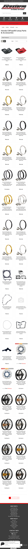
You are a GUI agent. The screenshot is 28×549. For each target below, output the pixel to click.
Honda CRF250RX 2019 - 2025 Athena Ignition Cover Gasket (7, 307)
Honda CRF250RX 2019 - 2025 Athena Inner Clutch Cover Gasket (21, 307)
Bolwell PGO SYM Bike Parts (14, 516)
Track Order (14, 526)
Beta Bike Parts (14, 512)
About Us (14, 520)
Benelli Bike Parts (14, 510)
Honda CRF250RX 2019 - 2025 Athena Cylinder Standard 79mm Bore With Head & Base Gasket (21, 283)
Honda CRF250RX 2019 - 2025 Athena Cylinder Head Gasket (7, 282)
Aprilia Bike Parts (14, 508)
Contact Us (14, 523)
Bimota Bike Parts (14, 513)
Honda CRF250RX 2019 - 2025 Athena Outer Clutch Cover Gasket (7, 332)
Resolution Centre (14, 525)
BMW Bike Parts (14, 514)
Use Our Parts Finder (14, 23)
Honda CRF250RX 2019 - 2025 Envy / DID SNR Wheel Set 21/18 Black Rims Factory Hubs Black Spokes (7, 458)
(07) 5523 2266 (14, 532)
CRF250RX (12, 27)
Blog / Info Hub (14, 521)
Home (3, 27)
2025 (17, 27)
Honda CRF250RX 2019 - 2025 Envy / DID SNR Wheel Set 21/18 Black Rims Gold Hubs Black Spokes (7, 483)
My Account (14, 524)
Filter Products (5, 37)
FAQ (14, 528)
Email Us (14, 533)
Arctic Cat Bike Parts (14, 509)
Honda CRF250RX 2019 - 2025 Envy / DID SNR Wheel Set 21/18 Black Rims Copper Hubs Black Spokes (7, 433)
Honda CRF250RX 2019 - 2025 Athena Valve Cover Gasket (21, 332)
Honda (7, 27)
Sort (12, 41)
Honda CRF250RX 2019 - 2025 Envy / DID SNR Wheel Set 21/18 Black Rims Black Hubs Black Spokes (7, 408)
